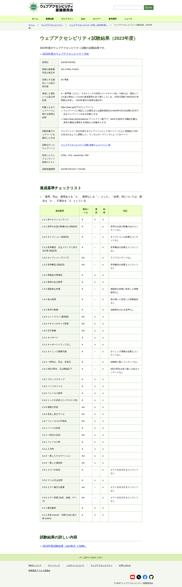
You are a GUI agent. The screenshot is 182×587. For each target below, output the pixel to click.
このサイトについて (75, 565)
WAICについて (35, 565)
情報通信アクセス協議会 (39, 570)
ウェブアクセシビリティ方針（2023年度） (88, 25)
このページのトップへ (93, 557)
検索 (148, 7)
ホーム (35, 19)
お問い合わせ (125, 565)
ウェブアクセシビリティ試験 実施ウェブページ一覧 (85, 145)
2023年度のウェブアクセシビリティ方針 (65, 53)
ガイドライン (67, 19)
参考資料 (113, 19)
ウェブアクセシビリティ (52, 25)
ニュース (128, 19)
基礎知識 (50, 19)
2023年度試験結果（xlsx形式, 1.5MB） (64, 546)
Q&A (83, 19)
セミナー (97, 19)
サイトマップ (54, 565)
